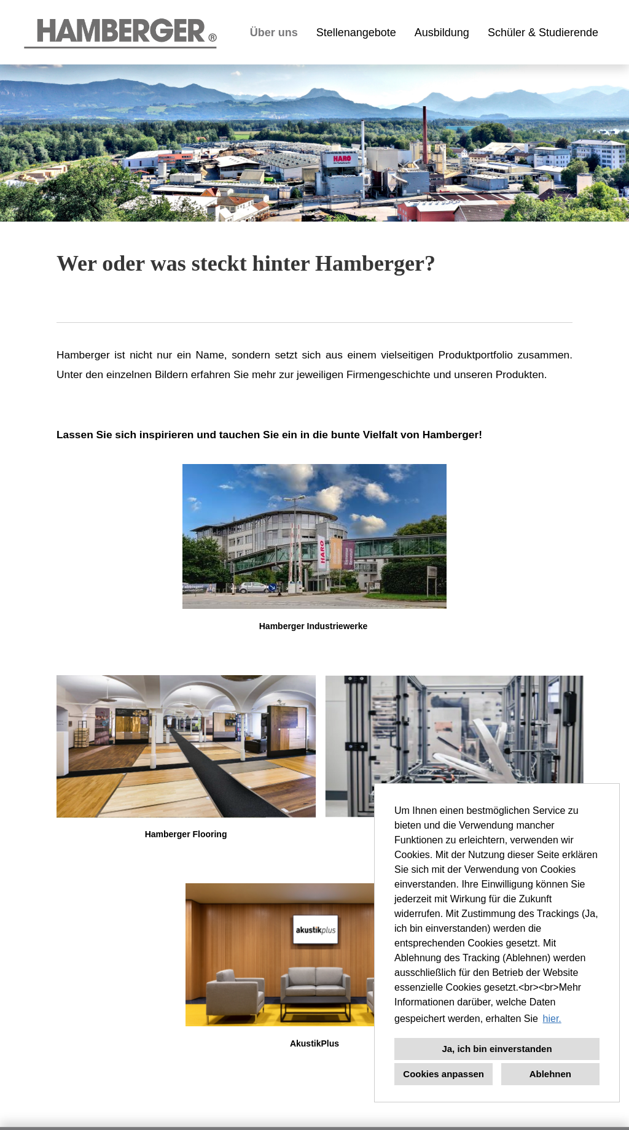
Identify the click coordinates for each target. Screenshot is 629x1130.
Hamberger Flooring (186, 834)
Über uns (274, 32)
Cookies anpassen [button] (443, 1074)
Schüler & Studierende (543, 32)
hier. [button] (552, 1018)
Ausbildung (442, 32)
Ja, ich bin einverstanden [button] (497, 1048)
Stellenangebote (356, 32)
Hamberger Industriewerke (313, 626)
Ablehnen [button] (550, 1074)
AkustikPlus (314, 1043)
